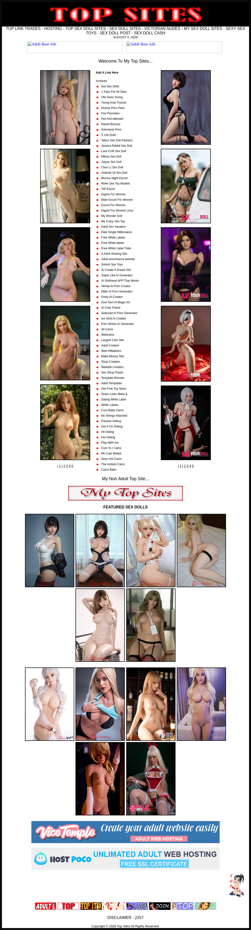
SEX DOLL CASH (149, 33)
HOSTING (53, 29)
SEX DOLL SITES (125, 29)
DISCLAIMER (119, 918)
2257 (139, 918)
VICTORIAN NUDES (162, 29)
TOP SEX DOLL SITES (85, 29)
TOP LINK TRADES (23, 29)
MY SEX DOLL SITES (203, 29)
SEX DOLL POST (115, 33)
